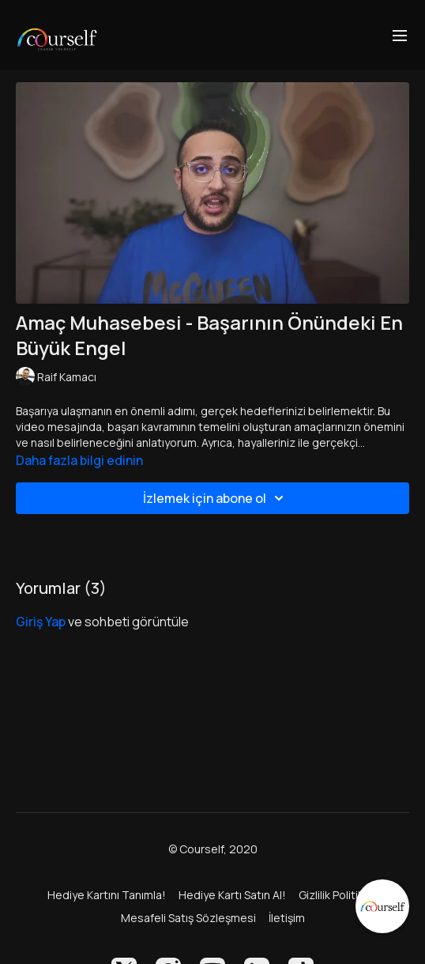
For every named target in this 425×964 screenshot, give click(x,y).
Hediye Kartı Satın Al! (232, 894)
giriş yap (41, 621)
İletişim (287, 917)
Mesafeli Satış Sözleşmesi (188, 917)
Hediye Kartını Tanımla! (106, 894)
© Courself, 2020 (213, 849)
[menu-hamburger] (399, 35)
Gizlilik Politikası (338, 894)
